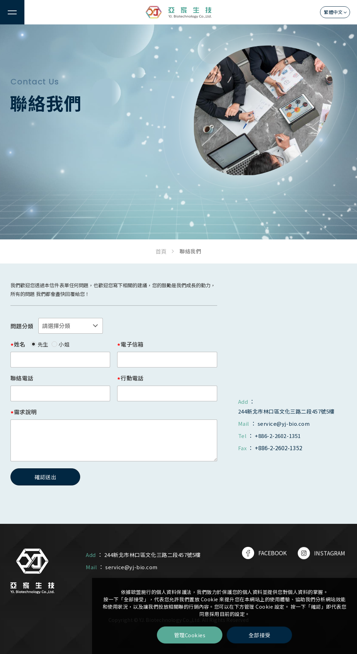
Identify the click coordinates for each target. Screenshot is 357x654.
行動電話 (132, 377)
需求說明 (25, 411)
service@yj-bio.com (284, 423)
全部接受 (259, 635)
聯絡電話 (21, 377)
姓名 (19, 344)
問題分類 (21, 325)
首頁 (161, 251)
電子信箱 (132, 344)
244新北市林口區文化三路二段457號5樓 (286, 411)
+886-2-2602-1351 (278, 435)
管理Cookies (190, 635)
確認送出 (45, 477)
